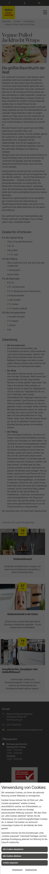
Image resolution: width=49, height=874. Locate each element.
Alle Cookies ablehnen (12, 856)
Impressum (17, 869)
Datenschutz (31, 869)
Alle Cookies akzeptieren (13, 849)
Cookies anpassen (10, 863)
